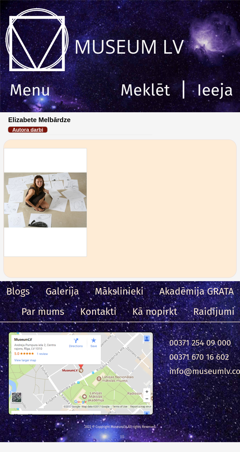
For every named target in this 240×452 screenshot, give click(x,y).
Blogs (18, 291)
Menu (30, 90)
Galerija (62, 291)
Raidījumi (214, 311)
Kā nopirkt (154, 311)
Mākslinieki (119, 291)
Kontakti (98, 311)
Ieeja (215, 90)
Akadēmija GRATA (196, 291)
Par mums (42, 311)
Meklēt (145, 90)
